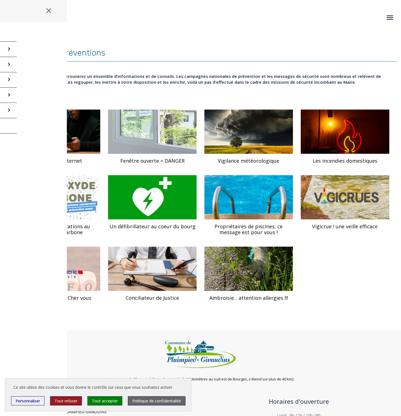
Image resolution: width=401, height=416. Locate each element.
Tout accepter (105, 400)
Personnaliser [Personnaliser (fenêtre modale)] (28, 400)
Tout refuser (66, 400)
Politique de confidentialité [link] (156, 400)
